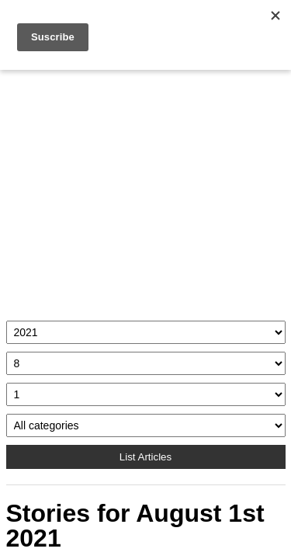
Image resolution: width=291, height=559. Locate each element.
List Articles (145, 457)
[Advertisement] (146, 191)
